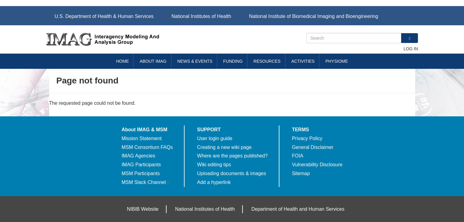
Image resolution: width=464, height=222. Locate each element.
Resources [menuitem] (267, 61)
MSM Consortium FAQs (147, 147)
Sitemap (301, 173)
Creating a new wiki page (224, 147)
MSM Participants (140, 173)
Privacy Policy (307, 138)
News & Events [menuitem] (194, 61)
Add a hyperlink (214, 182)
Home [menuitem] (122, 61)
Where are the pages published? (232, 155)
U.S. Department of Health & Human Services (104, 16)
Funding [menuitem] (233, 61)
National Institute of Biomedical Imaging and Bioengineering (313, 16)
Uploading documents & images (231, 173)
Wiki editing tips (214, 164)
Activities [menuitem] (303, 61)
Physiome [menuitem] (337, 61)
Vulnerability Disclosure (317, 164)
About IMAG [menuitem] (153, 61)
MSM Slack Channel (145, 182)
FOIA (297, 155)
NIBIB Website (143, 209)
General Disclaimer (312, 147)
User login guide (214, 138)
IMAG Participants (141, 164)
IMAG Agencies (138, 155)
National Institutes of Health (201, 16)
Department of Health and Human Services (297, 209)
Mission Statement (141, 138)
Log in (411, 48)
